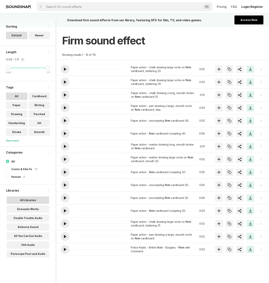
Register (257, 7)
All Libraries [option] (28, 206)
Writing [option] (39, 111)
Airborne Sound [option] (28, 233)
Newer (39, 41)
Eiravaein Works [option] (28, 215)
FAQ (234, 7)
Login (245, 7)
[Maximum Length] (47, 74)
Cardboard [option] (39, 102)
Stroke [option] (16, 138)
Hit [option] (39, 129)
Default (17, 41)
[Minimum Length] (8, 74)
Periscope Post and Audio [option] (28, 260)
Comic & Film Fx (21, 175)
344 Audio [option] (28, 251)
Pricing (221, 7)
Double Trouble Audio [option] (28, 224)
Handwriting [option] (16, 129)
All (13, 167)
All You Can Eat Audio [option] (28, 242)
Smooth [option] (39, 138)
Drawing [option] (16, 120)
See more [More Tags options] (12, 146)
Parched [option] (39, 120)
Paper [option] (17, 111)
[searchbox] (124, 6)
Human (16, 183)
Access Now (248, 19)
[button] (65, 69)
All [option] (16, 102)
